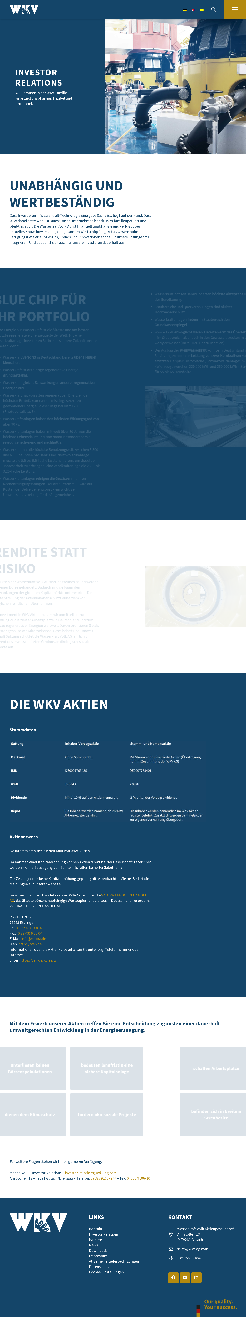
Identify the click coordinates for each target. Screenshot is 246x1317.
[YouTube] (185, 1277)
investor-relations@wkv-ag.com (91, 1172)
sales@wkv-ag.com (192, 1248)
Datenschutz (99, 1266)
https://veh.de (30, 944)
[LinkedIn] (196, 1277)
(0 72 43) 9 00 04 (29, 933)
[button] (213, 9)
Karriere (95, 1239)
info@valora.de (33, 938)
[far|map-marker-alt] (172, 1234)
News (93, 1244)
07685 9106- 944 (103, 1178)
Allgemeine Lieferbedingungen (114, 1261)
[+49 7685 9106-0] (172, 1258)
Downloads (98, 1250)
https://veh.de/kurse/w (37, 960)
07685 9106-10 (138, 1178)
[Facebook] (173, 1277)
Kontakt (95, 1228)
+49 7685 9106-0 (190, 1258)
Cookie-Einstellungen (106, 1271)
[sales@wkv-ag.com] (172, 1249)
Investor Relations (104, 1234)
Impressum (98, 1255)
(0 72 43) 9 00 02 (30, 927)
